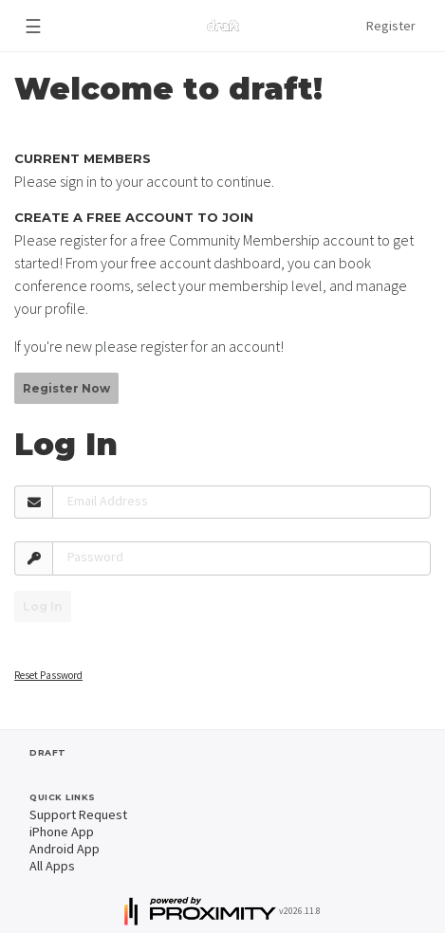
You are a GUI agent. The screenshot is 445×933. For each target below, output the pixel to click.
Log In (43, 606)
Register (391, 25)
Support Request (78, 814)
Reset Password (48, 675)
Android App (64, 848)
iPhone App (61, 831)
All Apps (52, 865)
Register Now (66, 388)
